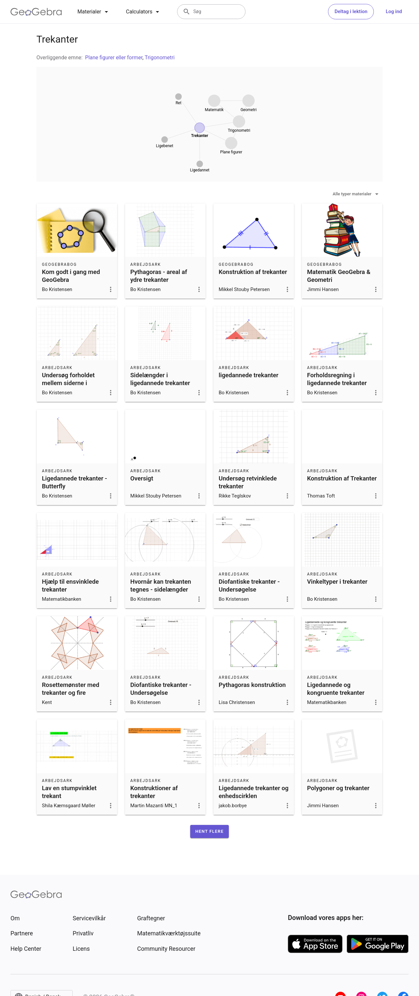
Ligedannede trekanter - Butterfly (74, 482)
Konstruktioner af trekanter (154, 792)
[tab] (94, 12)
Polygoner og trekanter (338, 788)
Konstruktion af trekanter (253, 272)
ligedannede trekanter (248, 375)
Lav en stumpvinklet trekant (69, 792)
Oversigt (141, 478)
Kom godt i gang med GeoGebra (71, 275)
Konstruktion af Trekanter (342, 478)
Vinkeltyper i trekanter (337, 581)
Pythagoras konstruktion (252, 685)
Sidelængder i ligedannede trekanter (160, 379)
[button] (209, 831)
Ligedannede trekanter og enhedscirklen (253, 792)
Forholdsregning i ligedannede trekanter (337, 379)
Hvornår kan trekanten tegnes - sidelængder (160, 585)
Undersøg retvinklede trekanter (248, 482)
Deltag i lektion (351, 11)
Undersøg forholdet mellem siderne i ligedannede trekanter (71, 383)
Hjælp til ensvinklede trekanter (70, 585)
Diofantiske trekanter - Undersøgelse (249, 585)
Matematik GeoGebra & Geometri (339, 275)
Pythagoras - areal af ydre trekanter (158, 275)
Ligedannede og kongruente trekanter (336, 688)
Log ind (394, 11)
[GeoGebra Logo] (36, 12)
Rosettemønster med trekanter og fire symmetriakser (70, 692)
